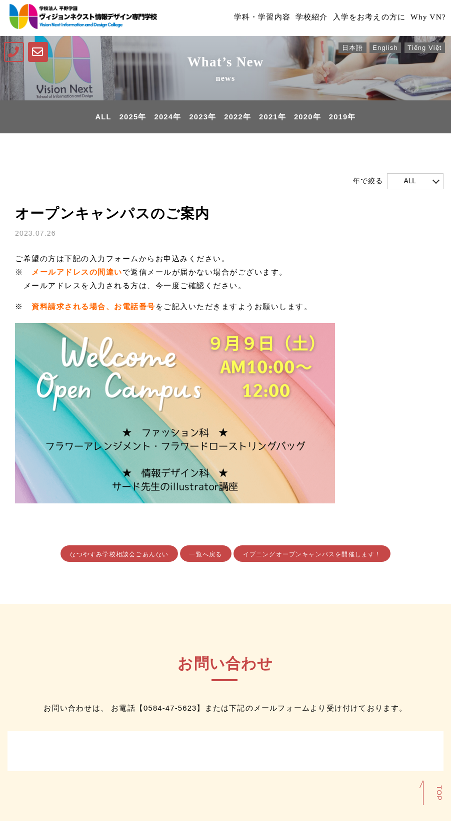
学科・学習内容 (251, 17)
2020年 (308, 117)
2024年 (167, 117)
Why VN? (426, 17)
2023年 (202, 117)
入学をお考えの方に (364, 17)
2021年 (273, 117)
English (384, 47)
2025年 (132, 117)
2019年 (343, 117)
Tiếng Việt (424, 47)
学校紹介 (303, 17)
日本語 (351, 47)
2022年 (237, 117)
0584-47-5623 (170, 708)
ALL (102, 117)
